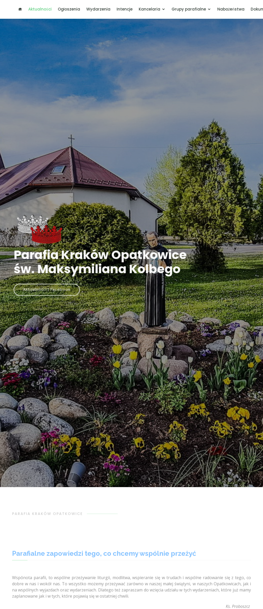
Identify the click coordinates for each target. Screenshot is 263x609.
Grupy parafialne (189, 9)
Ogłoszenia (69, 9)
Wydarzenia (98, 9)
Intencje (125, 9)
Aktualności (40, 9)
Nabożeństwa (231, 9)
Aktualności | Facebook (48, 289)
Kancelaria (149, 9)
